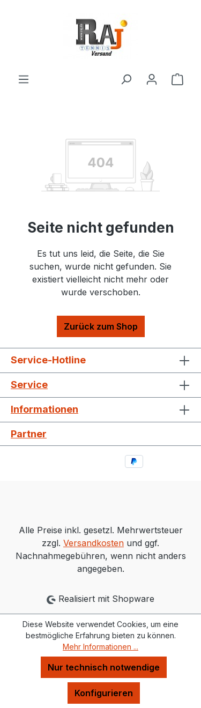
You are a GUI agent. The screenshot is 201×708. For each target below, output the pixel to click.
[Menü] (23, 79)
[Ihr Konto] (152, 79)
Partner (29, 433)
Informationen (44, 409)
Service (29, 384)
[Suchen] (126, 79)
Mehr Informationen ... (100, 646)
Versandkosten (93, 543)
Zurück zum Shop (101, 326)
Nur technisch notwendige (104, 667)
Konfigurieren (104, 693)
